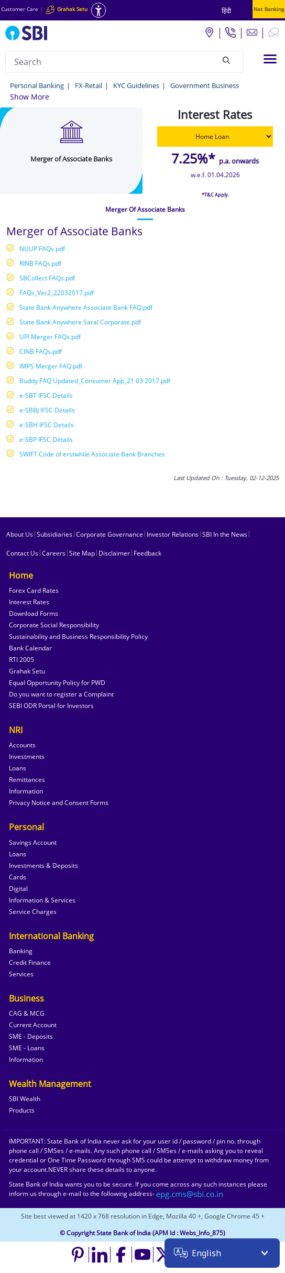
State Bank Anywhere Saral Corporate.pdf (80, 322)
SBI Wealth (24, 1098)
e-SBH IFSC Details (46, 424)
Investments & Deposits (43, 865)
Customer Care (19, 9)
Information (26, 791)
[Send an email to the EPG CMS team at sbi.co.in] (190, 1193)
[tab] (145, 209)
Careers (53, 553)
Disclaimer (114, 553)
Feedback (147, 553)
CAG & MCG (27, 1013)
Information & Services (42, 900)
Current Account (33, 1024)
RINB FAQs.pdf (40, 263)
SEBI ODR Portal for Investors (51, 705)
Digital (18, 888)
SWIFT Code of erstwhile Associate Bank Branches (92, 454)
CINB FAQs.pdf (40, 351)
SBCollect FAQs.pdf (47, 278)
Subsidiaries (54, 534)
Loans (17, 768)
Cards (17, 877)
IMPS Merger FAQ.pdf (50, 366)
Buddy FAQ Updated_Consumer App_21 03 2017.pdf (94, 380)
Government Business (204, 85)
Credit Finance (30, 962)
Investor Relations (173, 534)
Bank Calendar (30, 648)
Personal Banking (37, 85)
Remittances (27, 779)
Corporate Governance (109, 534)
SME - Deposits (31, 1036)
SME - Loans (27, 1047)
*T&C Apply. (215, 194)
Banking (20, 950)
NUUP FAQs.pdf (42, 248)
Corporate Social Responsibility (54, 625)
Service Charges (33, 911)
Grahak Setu (27, 671)
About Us (19, 534)
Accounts (22, 745)
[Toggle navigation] (270, 59)
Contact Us (22, 553)
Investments (27, 756)
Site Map (82, 553)
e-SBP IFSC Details (46, 439)
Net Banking (269, 9)
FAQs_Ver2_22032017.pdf (56, 292)
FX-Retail (88, 85)
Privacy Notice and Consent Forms (58, 802)
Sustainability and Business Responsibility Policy (78, 636)
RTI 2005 (21, 659)
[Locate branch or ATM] (209, 32)
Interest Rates (29, 601)
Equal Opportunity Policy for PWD (57, 682)
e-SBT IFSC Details (46, 395)
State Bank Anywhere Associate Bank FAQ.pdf (85, 307)
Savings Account (33, 842)
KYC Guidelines (136, 85)
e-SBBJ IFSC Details (47, 410)
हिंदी (226, 10)
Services (21, 974)
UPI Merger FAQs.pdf (50, 336)
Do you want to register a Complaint (61, 694)
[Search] (226, 60)
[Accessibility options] (98, 10)
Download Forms (33, 613)
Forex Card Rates (34, 590)
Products (22, 1110)
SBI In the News (224, 534)
